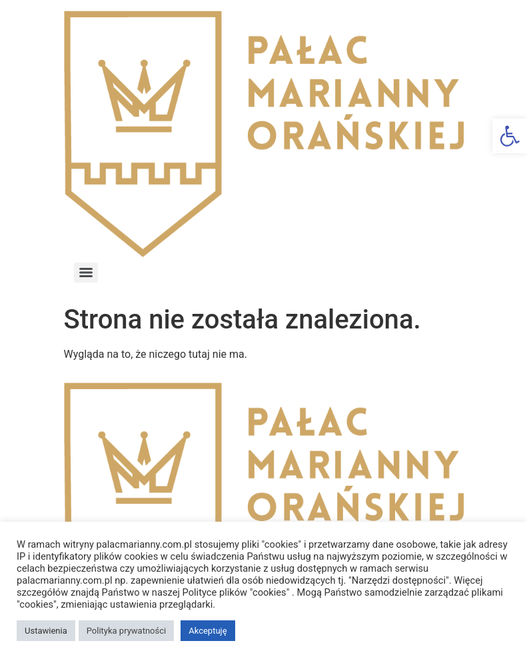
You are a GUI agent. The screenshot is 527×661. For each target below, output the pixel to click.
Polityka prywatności (126, 631)
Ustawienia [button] (46, 631)
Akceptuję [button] (208, 631)
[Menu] (86, 273)
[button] (509, 136)
